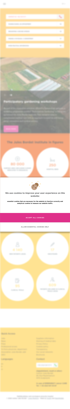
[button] (5, 95)
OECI (3, 355)
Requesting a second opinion (18, 31)
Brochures (40, 355)
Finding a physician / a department (20, 38)
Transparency (41, 349)
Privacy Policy (42, 344)
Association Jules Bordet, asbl (13, 352)
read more (11, 129)
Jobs (3, 338)
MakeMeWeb (59, 398)
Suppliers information (45, 338)
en (63, 3)
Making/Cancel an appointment (19, 24)
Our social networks (44, 352)
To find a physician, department (14, 349)
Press (3, 344)
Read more (35, 208)
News (3, 341)
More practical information (18, 45)
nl (2, 369)
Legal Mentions (33, 398)
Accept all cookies (35, 218)
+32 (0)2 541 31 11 (47, 365)
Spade (49, 398)
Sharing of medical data (46, 341)
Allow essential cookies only (35, 227)
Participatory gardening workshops (30, 101)
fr (1, 366)
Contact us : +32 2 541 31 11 (17, 16)
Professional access (9, 346)
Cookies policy (42, 346)
